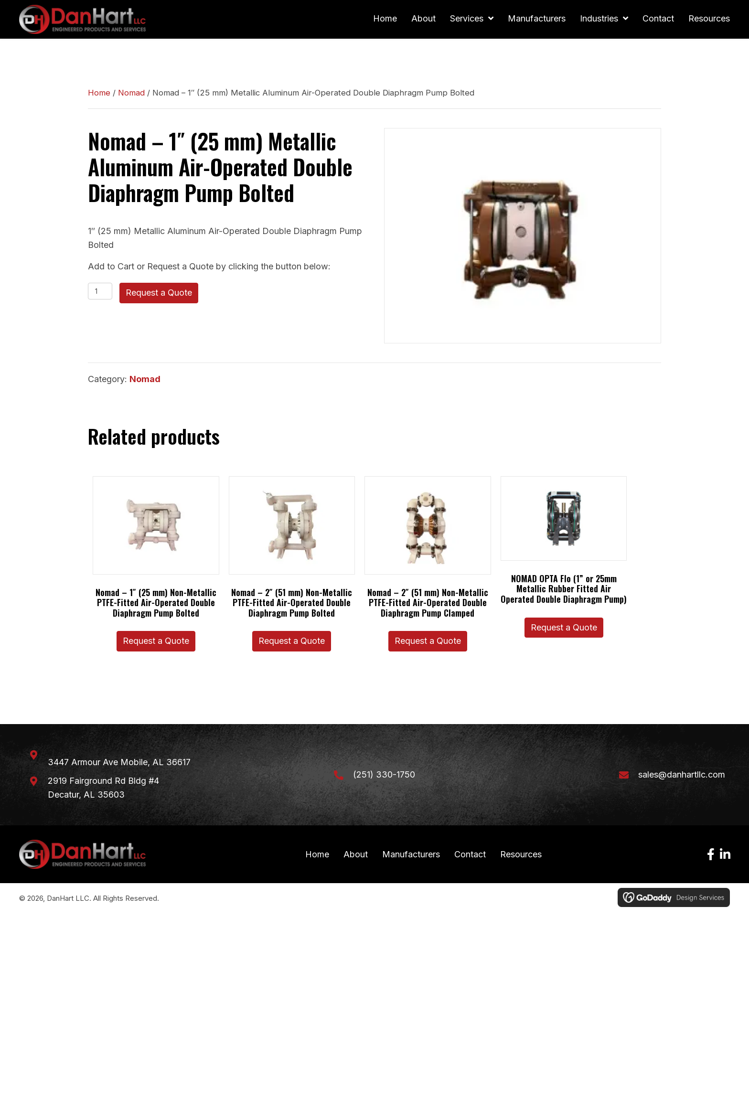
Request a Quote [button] (156, 642)
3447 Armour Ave (119, 763)
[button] (711, 856)
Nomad (131, 94)
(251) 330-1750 (384, 776)
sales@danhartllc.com (681, 776)
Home (99, 94)
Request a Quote (159, 294)
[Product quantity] (100, 292)
